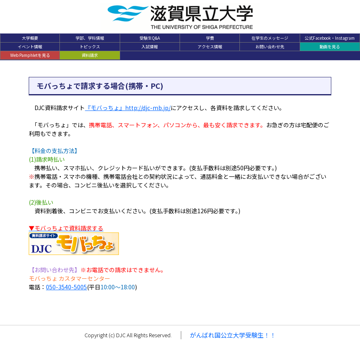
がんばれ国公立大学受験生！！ (233, 335)
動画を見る (329, 46)
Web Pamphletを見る (30, 55)
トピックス (90, 46)
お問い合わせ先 (269, 46)
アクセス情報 (210, 46)
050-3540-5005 (66, 287)
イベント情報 (30, 46)
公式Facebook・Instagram (330, 38)
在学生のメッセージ (269, 38)
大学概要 (30, 38)
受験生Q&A (149, 38)
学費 (210, 38)
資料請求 (90, 55)
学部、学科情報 (89, 38)
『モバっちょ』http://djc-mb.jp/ (128, 108)
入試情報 (149, 46)
